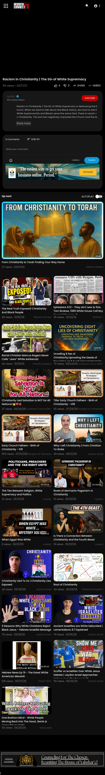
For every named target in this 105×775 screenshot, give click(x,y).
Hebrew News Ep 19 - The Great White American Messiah (25, 674)
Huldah (13, 96)
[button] (97, 5)
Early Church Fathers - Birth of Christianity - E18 (20, 447)
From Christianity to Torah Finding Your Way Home (33, 262)
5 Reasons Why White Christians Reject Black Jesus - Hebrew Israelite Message (26, 627)
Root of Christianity (65, 584)
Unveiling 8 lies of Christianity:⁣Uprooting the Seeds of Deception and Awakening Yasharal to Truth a (78, 359)
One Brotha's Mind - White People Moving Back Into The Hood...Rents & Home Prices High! (24, 721)
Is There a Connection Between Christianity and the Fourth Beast (74, 537)
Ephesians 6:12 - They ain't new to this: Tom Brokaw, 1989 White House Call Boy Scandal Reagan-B (78, 310)
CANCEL (75, 160)
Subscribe (90, 98)
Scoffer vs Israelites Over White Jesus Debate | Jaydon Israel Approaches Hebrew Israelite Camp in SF (77, 674)
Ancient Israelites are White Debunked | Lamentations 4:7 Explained (78, 627)
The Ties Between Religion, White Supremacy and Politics (22, 492)
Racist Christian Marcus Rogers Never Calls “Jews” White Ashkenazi (25, 357)
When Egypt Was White (16, 539)
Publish (91, 160)
